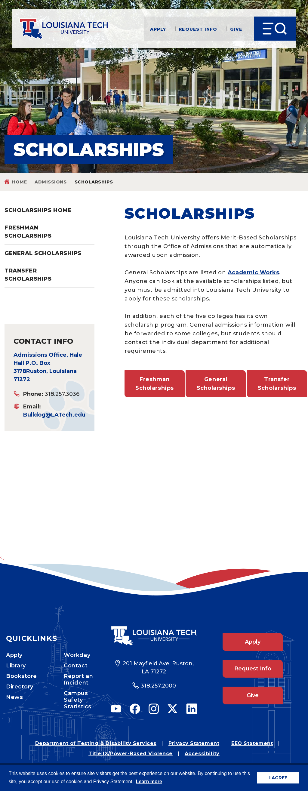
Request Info (198, 29)
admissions (50, 182)
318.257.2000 (158, 685)
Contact (76, 665)
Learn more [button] (149, 781)
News (14, 697)
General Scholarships (43, 253)
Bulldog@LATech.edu (54, 414)
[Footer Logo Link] (154, 636)
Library (16, 665)
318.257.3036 (62, 394)
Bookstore (21, 676)
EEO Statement (252, 743)
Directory (19, 686)
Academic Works (253, 272)
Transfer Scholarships (28, 274)
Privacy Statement (193, 743)
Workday (77, 655)
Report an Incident (78, 679)
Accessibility (202, 753)
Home (19, 182)
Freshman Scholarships (28, 231)
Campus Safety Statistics (77, 700)
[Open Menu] (275, 29)
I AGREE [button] (278, 777)
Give (236, 29)
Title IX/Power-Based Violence (130, 753)
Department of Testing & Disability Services (95, 743)
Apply (158, 29)
